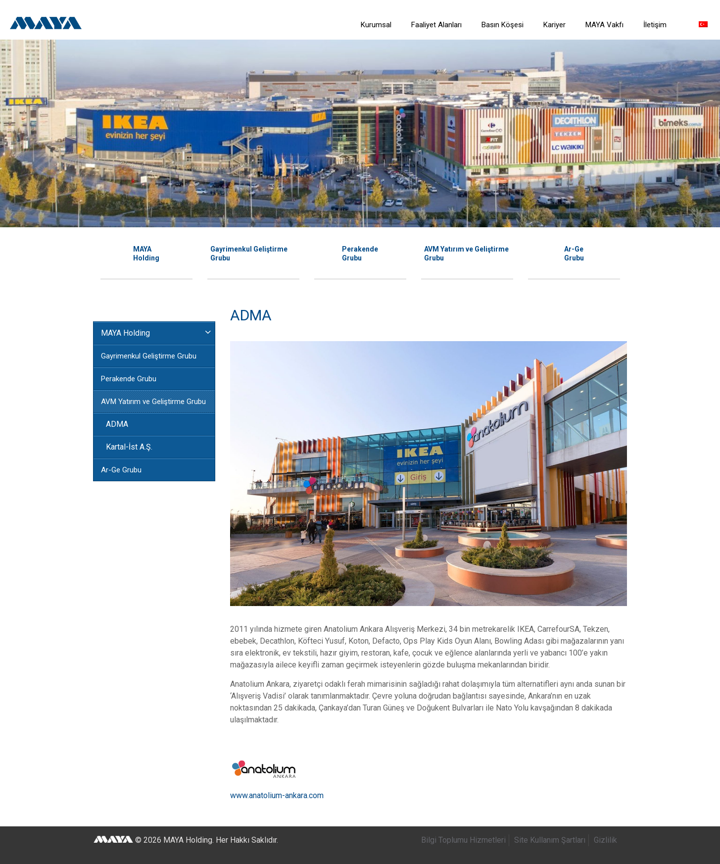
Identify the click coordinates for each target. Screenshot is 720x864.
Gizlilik (605, 840)
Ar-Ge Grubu (121, 469)
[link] (376, 49)
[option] (146, 252)
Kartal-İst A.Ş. (129, 447)
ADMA (117, 424)
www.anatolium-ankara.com (277, 795)
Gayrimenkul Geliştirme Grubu (148, 356)
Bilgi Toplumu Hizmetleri (463, 840)
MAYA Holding (125, 333)
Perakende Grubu (128, 378)
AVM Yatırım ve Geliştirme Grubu (153, 401)
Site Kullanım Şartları (549, 840)
